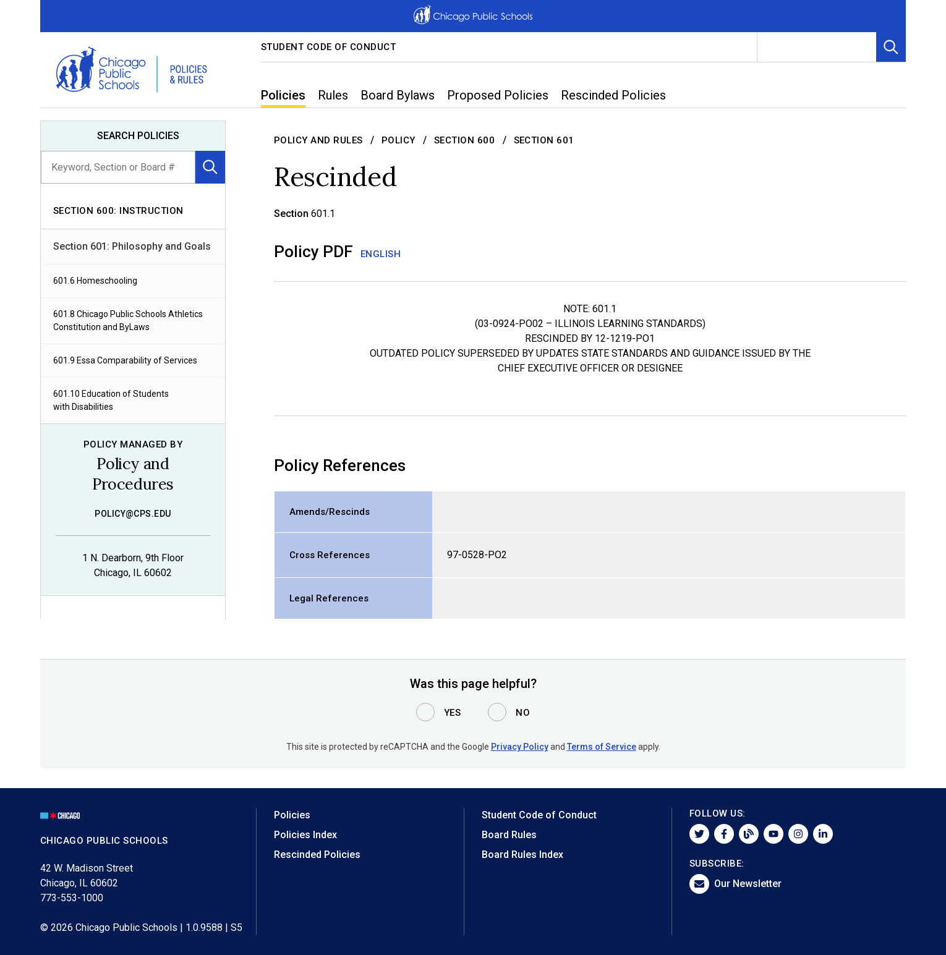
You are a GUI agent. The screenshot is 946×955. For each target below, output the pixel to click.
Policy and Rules (318, 140)
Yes (452, 712)
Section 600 (464, 140)
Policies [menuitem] (283, 95)
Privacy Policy (519, 747)
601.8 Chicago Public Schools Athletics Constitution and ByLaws (128, 320)
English (380, 254)
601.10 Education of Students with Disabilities (111, 400)
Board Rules (509, 835)
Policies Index (305, 835)
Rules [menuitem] (333, 95)
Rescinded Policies (317, 854)
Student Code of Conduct (328, 47)
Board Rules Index (522, 854)
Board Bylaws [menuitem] (397, 95)
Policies (292, 815)
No (523, 712)
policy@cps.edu (133, 514)
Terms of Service (601, 747)
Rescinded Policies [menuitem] (613, 95)
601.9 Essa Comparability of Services (125, 360)
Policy (398, 140)
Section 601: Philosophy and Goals (132, 246)
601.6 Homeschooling (95, 281)
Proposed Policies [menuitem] (497, 95)
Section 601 (544, 140)
